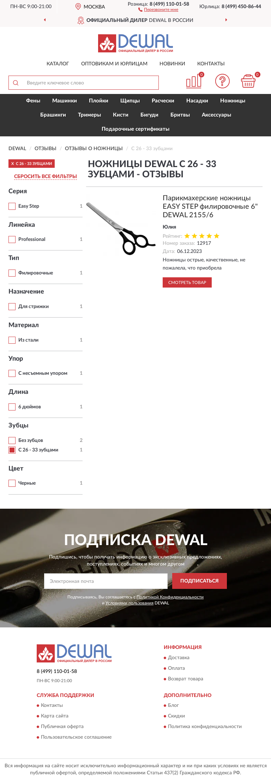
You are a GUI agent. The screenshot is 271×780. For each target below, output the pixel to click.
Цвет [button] (15, 469)
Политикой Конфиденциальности (170, 597)
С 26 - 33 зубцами (38, 450)
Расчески (163, 101)
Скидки (176, 716)
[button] (158, 9)
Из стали (28, 340)
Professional (31, 239)
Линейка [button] (21, 225)
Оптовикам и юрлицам (114, 63)
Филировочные (35, 273)
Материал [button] (23, 325)
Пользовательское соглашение (76, 737)
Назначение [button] (26, 292)
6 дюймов (29, 406)
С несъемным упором (42, 373)
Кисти (120, 115)
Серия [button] (17, 191)
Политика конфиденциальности (205, 726)
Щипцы (130, 101)
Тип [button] (13, 258)
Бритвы (180, 115)
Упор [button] (15, 359)
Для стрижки (33, 306)
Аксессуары (216, 115)
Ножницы (232, 101)
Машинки (64, 101)
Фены (33, 101)
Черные (27, 483)
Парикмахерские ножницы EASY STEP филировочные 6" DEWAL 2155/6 (210, 207)
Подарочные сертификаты (135, 129)
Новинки (172, 63)
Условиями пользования (129, 603)
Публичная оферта (62, 726)
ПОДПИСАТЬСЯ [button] (199, 581)
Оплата (176, 668)
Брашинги (53, 115)
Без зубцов (30, 440)
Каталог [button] (58, 63)
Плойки (98, 101)
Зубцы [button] (18, 425)
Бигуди (149, 115)
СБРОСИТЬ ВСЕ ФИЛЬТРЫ (45, 176)
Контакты (211, 63)
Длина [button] (18, 392)
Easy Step (28, 206)
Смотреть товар (187, 282)
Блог (173, 705)
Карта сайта (54, 716)
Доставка (178, 657)
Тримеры (89, 115)
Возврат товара (185, 678)
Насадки (197, 101)
